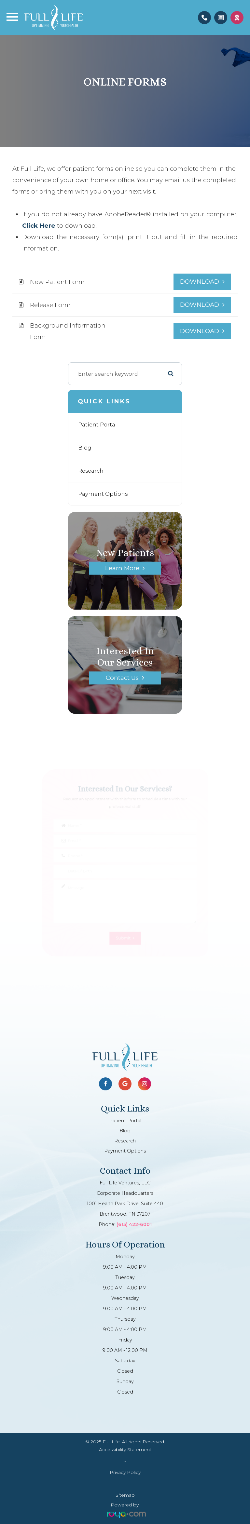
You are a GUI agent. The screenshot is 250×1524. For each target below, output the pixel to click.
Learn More (122, 568)
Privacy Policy (125, 1472)
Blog (84, 447)
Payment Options (103, 494)
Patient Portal (97, 424)
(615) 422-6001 (134, 1224)
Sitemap (125, 1495)
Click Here (38, 225)
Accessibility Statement (125, 1449)
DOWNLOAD (199, 281)
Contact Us (122, 677)
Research (91, 470)
